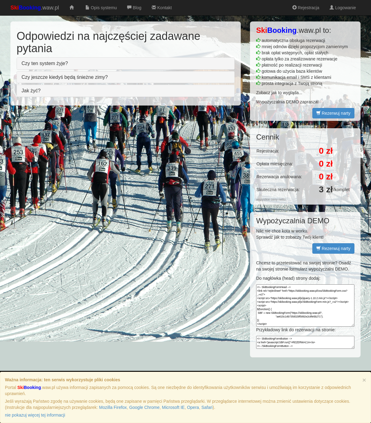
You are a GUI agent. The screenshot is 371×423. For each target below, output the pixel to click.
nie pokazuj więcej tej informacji (35, 415)
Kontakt (161, 7)
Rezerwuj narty (333, 113)
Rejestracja (305, 7)
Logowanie (342, 7)
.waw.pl (34, 8)
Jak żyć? (31, 90)
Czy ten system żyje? (44, 63)
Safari (207, 407)
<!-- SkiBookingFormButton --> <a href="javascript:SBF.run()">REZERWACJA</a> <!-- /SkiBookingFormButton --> (305, 342)
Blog (133, 7)
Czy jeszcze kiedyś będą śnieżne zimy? (64, 77)
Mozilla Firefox (113, 407)
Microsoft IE (173, 407)
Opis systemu (100, 7)
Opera (193, 407)
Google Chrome (144, 407)
